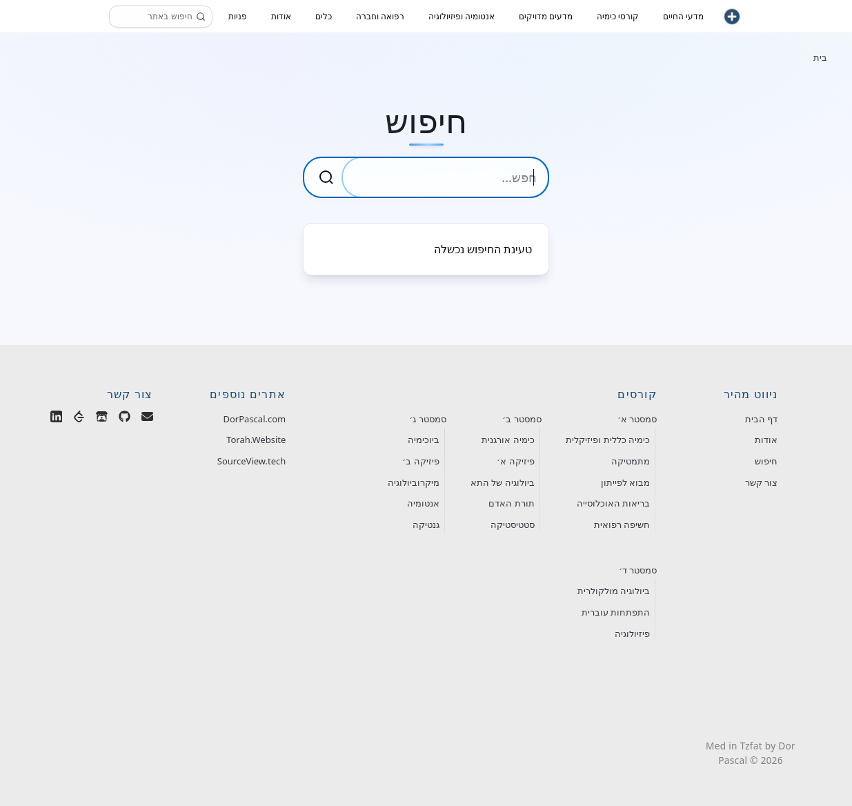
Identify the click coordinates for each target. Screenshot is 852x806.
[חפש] (200, 16)
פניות (237, 16)
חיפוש (766, 461)
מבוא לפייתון (625, 482)
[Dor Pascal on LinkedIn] (56, 419)
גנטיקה (426, 524)
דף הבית (761, 419)
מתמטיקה (630, 461)
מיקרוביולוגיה (413, 482)
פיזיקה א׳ (515, 461)
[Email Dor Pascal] (147, 419)
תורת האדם (511, 503)
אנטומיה (423, 503)
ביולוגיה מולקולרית (613, 590)
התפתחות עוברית (616, 612)
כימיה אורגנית (508, 439)
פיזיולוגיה (632, 633)
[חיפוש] (160, 17)
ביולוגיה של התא (502, 482)
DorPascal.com (255, 419)
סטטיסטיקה (513, 524)
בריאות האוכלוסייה (613, 503)
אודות (766, 439)
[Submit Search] (326, 177)
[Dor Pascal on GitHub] (124, 419)
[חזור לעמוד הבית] (732, 16)
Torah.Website (256, 439)
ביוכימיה (423, 439)
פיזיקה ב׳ (420, 461)
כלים (323, 16)
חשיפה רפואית (622, 524)
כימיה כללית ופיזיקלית (608, 439)
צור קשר (761, 482)
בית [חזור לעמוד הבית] (820, 57)
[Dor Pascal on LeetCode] (79, 419)
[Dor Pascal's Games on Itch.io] (102, 419)
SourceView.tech (251, 461)
